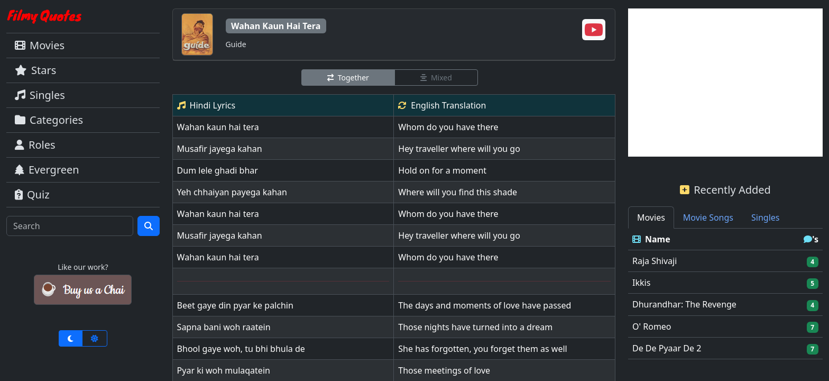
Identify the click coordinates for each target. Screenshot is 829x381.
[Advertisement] (725, 82)
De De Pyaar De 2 (666, 348)
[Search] (69, 226)
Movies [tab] (651, 217)
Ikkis (641, 282)
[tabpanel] (725, 294)
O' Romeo (651, 326)
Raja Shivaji (654, 261)
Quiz (32, 194)
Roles (35, 145)
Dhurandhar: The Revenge (684, 304)
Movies (40, 45)
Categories (49, 120)
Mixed (436, 77)
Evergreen (47, 169)
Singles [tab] (765, 217)
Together (348, 77)
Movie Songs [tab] (708, 217)
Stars (35, 70)
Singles (40, 95)
